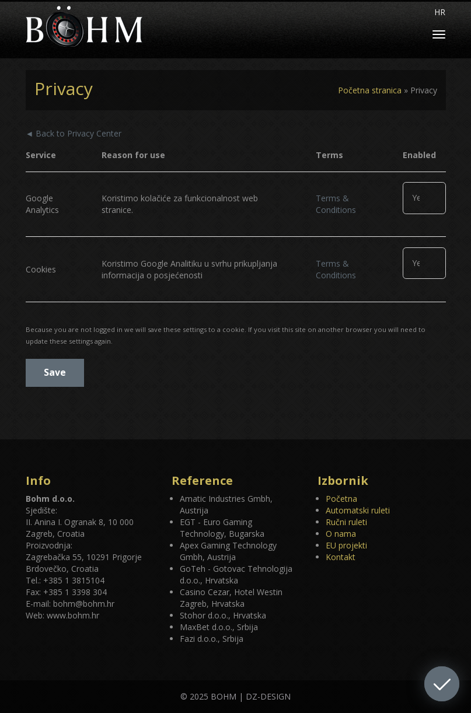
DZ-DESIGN (268, 696)
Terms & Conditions (336, 204)
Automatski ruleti (358, 510)
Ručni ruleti (346, 521)
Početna (341, 498)
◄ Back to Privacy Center (74, 133)
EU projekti (346, 545)
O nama (341, 533)
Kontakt (340, 556)
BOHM (223, 696)
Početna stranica (370, 90)
